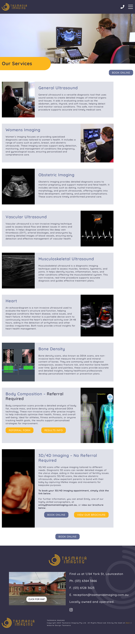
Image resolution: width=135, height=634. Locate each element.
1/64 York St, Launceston (104, 574)
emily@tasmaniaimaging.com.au (57, 504)
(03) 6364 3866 (86, 581)
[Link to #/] (130, 7)
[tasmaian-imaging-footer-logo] (14, 4)
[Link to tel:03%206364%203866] (122, 7)
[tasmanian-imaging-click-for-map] (37, 573)
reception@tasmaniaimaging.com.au (101, 595)
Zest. (128, 623)
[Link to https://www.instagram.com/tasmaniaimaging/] (99, 610)
